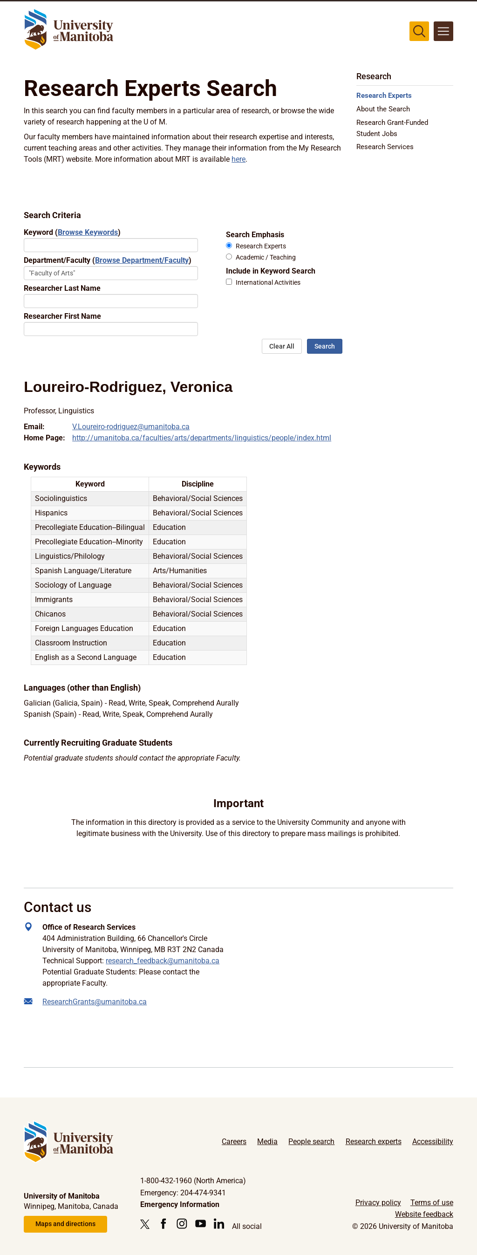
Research (373, 76)
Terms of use (431, 1202)
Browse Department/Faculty (142, 260)
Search (324, 346)
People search (311, 1141)
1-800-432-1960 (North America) (193, 1180)
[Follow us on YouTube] (200, 1223)
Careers (234, 1141)
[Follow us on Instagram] (182, 1223)
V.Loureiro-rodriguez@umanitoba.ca (131, 426)
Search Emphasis (255, 234)
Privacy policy (378, 1202)
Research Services (385, 147)
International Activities (268, 283)
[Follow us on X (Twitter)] (147, 1224)
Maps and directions (65, 1224)
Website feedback (424, 1214)
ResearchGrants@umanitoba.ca (94, 1001)
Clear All (281, 346)
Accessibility (432, 1141)
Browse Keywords (88, 232)
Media (267, 1141)
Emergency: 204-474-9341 (183, 1192)
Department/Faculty (107, 260)
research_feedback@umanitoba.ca (162, 960)
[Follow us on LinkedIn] (219, 1223)
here (238, 159)
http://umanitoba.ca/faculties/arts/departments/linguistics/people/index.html (201, 437)
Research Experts (261, 246)
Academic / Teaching (266, 257)
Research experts (374, 1141)
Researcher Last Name (62, 288)
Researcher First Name (62, 316)
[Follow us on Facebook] (163, 1223)
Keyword (72, 232)
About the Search (383, 109)
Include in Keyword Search (270, 271)
